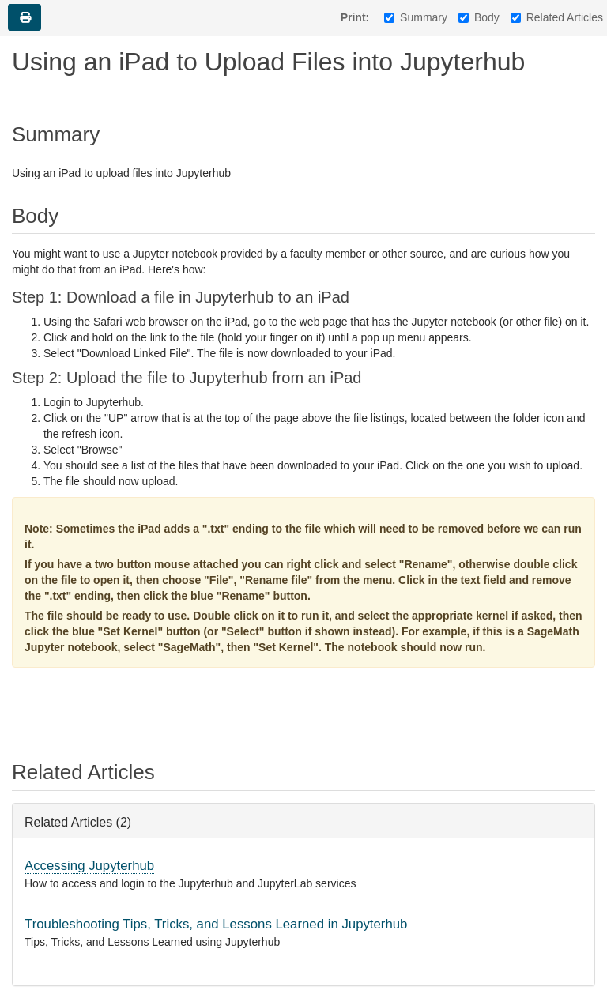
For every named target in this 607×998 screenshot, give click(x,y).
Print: (355, 17)
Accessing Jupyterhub (89, 865)
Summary (415, 17)
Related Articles (557, 17)
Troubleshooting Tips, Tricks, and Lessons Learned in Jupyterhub (216, 924)
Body (479, 17)
